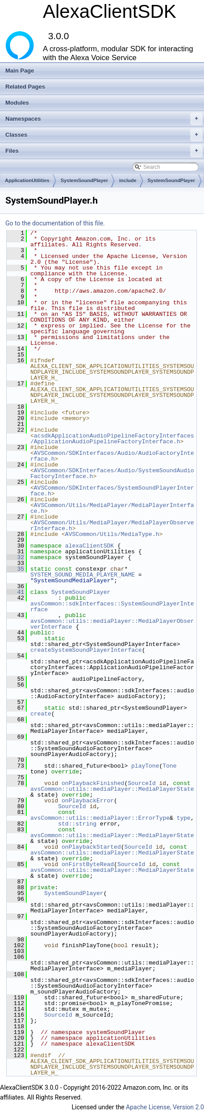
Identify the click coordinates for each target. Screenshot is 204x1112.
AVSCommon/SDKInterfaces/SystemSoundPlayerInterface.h (112, 491)
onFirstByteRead (88, 864)
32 (15, 557)
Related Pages (25, 86)
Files (104, 151)
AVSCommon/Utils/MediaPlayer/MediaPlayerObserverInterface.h (112, 525)
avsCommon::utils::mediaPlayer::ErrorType (100, 818)
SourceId (141, 783)
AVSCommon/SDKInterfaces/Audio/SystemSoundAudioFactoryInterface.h (112, 473)
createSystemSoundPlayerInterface (86, 650)
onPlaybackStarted (91, 847)
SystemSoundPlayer (84, 180)
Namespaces (104, 119)
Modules (17, 102)
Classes (104, 135)
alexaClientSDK (89, 546)
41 (15, 592)
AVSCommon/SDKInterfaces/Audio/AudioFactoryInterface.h (112, 456)
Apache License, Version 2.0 (165, 1107)
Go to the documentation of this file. (55, 223)
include (128, 180)
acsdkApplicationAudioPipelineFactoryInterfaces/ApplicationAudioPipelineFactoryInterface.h (112, 439)
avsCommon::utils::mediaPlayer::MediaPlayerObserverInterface (112, 624)
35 (15, 569)
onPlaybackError (88, 801)
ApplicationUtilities (27, 180)
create (40, 714)
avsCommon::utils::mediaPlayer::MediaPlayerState (112, 789)
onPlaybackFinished (93, 783)
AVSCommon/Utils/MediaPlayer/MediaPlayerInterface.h (112, 508)
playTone (145, 766)
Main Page (19, 70)
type (184, 818)
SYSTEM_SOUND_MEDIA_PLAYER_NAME (82, 575)
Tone (169, 766)
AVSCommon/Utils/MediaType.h (112, 534)
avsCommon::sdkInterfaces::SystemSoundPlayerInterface (112, 606)
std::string (77, 824)
